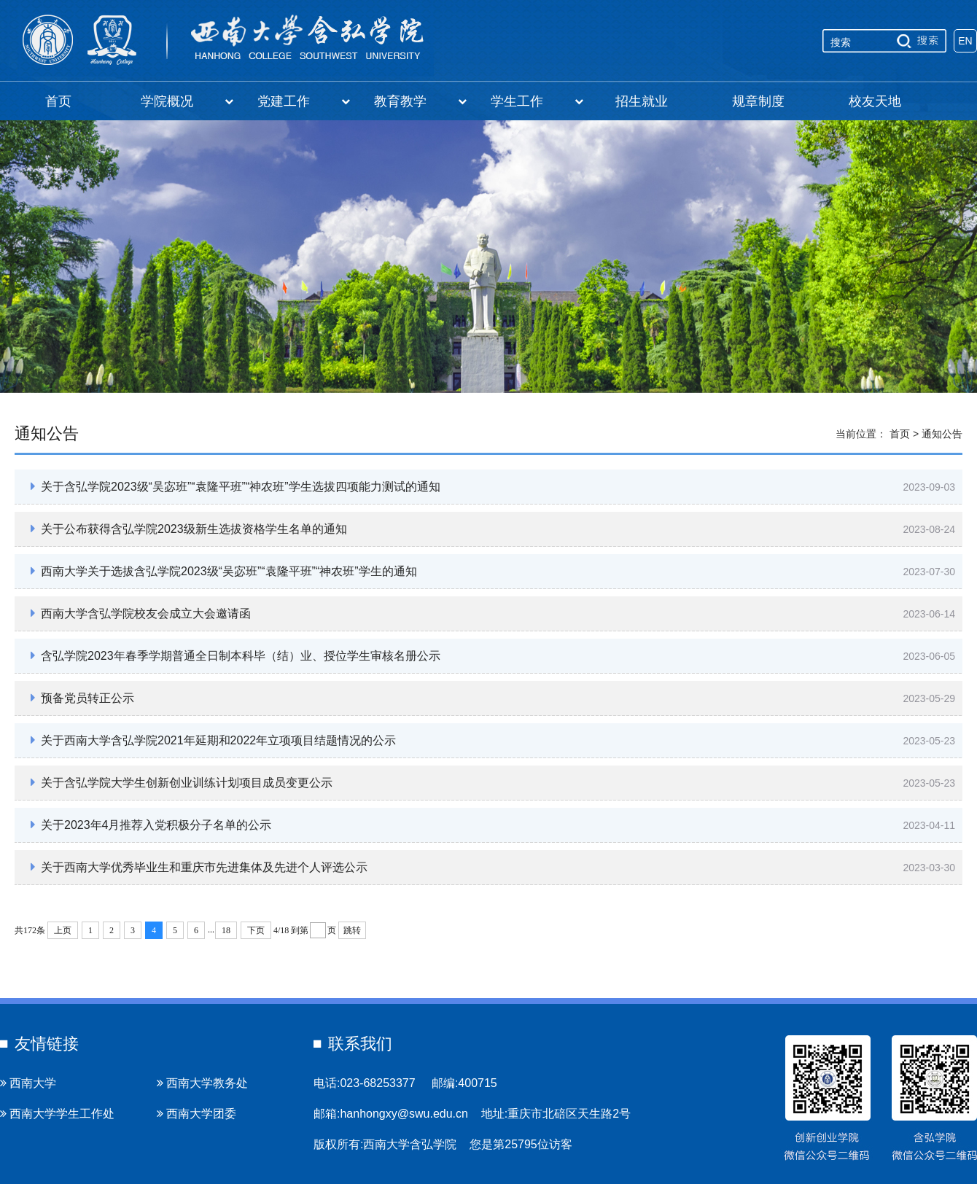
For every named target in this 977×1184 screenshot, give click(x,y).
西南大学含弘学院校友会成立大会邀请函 (141, 613)
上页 (62, 930)
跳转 (352, 930)
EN (965, 41)
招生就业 (641, 101)
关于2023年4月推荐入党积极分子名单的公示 (151, 824)
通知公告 (942, 434)
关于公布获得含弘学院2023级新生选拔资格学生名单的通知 (189, 528)
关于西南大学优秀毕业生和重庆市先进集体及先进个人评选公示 (199, 866)
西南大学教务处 (202, 1083)
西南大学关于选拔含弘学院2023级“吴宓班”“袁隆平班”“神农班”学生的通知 (224, 570)
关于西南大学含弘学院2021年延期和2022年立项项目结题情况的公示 (213, 740)
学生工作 (537, 101)
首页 (58, 101)
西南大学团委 (196, 1113)
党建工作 (303, 101)
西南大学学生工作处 (57, 1113)
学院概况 (187, 101)
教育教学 (420, 101)
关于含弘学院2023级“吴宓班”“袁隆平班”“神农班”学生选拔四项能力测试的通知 (235, 486)
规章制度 (758, 101)
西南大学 (28, 1083)
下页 (256, 930)
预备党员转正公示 (82, 697)
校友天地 (875, 101)
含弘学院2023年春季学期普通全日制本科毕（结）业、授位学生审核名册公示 (235, 655)
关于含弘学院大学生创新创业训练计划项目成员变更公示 (181, 782)
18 (226, 930)
